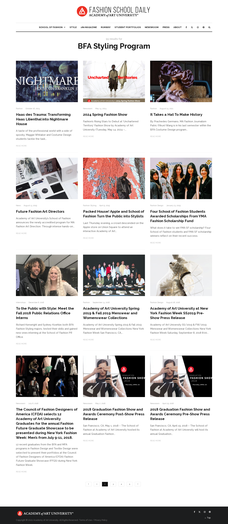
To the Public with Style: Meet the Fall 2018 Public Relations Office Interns (45, 313)
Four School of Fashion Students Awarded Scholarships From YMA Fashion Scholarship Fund (178, 216)
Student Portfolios (128, 27)
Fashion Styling (89, 205)
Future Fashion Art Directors (40, 211)
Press (166, 27)
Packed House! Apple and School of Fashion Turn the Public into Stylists (113, 213)
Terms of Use (85, 520)
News (18, 205)
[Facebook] (186, 27)
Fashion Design (156, 205)
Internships (21, 302)
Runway (106, 27)
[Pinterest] (203, 27)
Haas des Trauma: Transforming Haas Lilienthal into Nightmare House (43, 119)
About (177, 27)
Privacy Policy (100, 520)
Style (73, 27)
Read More (21, 146)
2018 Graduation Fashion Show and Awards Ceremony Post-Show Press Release (113, 414)
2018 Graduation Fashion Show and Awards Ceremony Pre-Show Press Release (180, 414)
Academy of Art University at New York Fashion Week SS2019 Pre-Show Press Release (179, 313)
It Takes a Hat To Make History (176, 114)
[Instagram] (198, 27)
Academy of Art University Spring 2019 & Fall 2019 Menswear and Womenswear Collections (111, 313)
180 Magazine (89, 27)
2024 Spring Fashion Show (105, 114)
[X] (192, 27)
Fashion (19, 109)
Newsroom (152, 27)
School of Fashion (51, 27)
